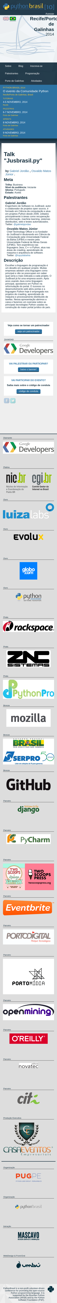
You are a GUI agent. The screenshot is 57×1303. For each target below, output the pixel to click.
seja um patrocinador (28, 331)
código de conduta (28, 391)
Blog (20, 66)
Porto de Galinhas (14, 81)
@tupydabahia (22, 255)
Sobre (8, 66)
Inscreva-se (36, 66)
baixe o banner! (28, 369)
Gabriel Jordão (19, 171)
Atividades (36, 81)
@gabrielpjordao (22, 224)
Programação (32, 73)
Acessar (49, 14)
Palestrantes (11, 73)
